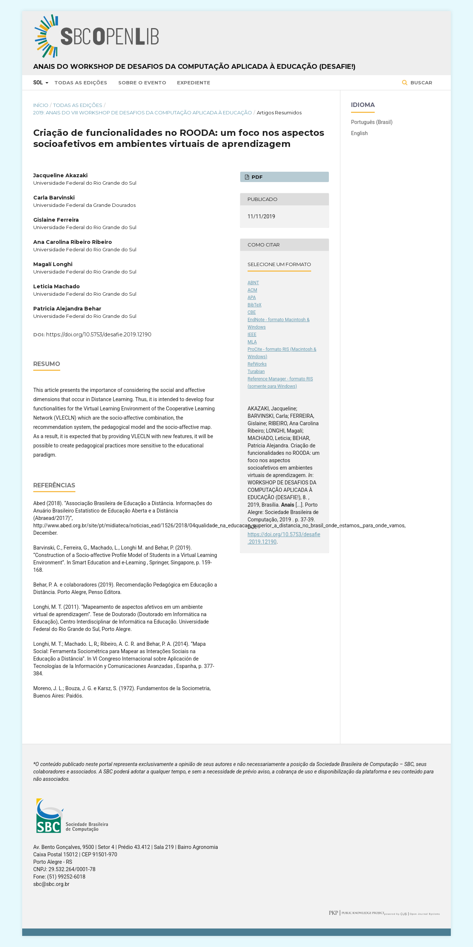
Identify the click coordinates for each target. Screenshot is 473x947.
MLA (252, 342)
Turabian (256, 371)
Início (40, 105)
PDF (256, 177)
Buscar (420, 82)
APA (252, 297)
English (359, 133)
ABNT (253, 282)
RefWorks (257, 364)
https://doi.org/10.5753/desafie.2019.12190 (99, 334)
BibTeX (255, 305)
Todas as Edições (80, 82)
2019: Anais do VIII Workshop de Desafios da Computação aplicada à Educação (142, 112)
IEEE (252, 334)
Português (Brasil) (371, 122)
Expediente (193, 82)
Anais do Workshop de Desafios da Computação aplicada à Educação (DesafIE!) (194, 67)
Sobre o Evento (142, 82)
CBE (252, 312)
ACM (252, 290)
